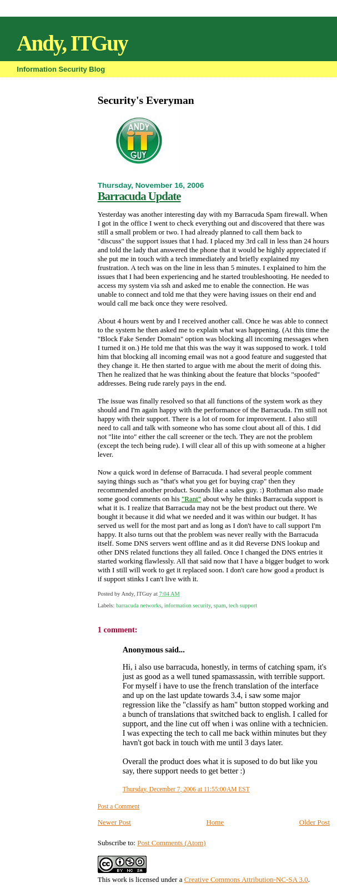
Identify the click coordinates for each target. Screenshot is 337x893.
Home (215, 822)
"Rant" (191, 499)
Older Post (314, 822)
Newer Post (114, 822)
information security (187, 605)
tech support (243, 605)
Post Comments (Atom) (171, 843)
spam (220, 605)
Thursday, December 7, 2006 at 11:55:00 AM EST (186, 789)
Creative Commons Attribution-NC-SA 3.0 (246, 879)
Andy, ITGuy (72, 43)
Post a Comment (119, 806)
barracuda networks (139, 605)
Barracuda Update (139, 195)
